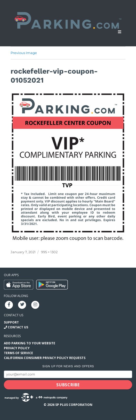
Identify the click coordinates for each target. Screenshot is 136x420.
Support (11, 322)
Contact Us (18, 327)
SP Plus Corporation (73, 404)
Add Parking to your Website (29, 343)
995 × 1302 (49, 252)
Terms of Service (18, 353)
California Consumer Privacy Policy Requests (44, 358)
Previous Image (24, 53)
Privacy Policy (17, 348)
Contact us (13, 315)
